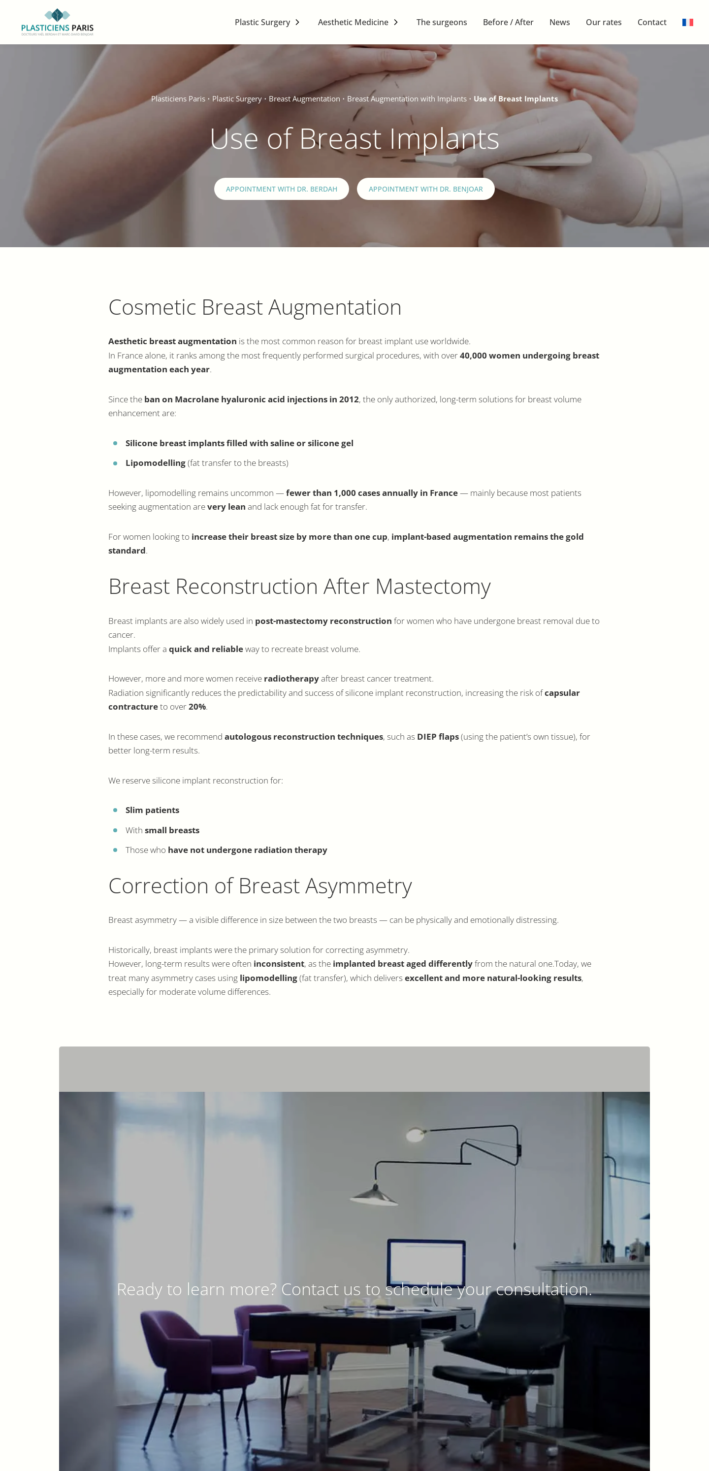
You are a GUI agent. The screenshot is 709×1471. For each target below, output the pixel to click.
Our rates (604, 22)
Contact (652, 22)
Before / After (508, 22)
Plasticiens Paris (178, 98)
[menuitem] (687, 22)
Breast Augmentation (304, 98)
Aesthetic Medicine (353, 22)
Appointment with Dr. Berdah (281, 189)
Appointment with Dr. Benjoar (426, 189)
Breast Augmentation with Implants (407, 98)
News (559, 22)
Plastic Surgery (262, 22)
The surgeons (442, 22)
